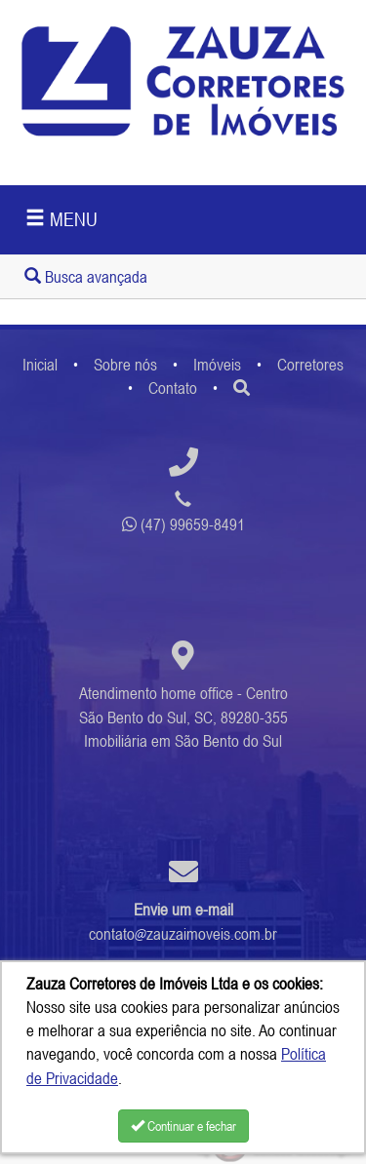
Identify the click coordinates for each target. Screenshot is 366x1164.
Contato (172, 388)
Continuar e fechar (183, 1126)
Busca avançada (85, 277)
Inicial (40, 364)
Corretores (310, 364)
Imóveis (217, 364)
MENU (61, 219)
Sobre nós (125, 364)
